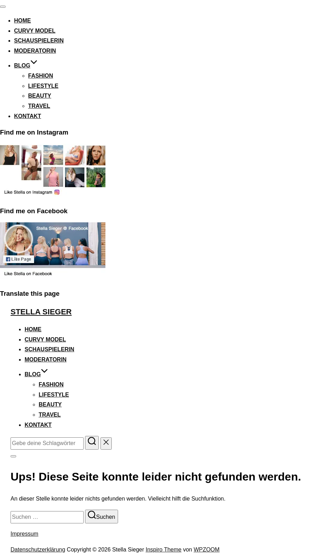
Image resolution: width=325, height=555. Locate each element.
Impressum (24, 534)
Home (22, 21)
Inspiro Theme (163, 550)
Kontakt (27, 116)
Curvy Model (35, 31)
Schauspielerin (39, 41)
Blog (26, 65)
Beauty (39, 96)
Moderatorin (35, 51)
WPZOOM (207, 550)
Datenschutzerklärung (38, 550)
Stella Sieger (41, 311)
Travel (39, 106)
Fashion (40, 76)
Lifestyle (43, 86)
